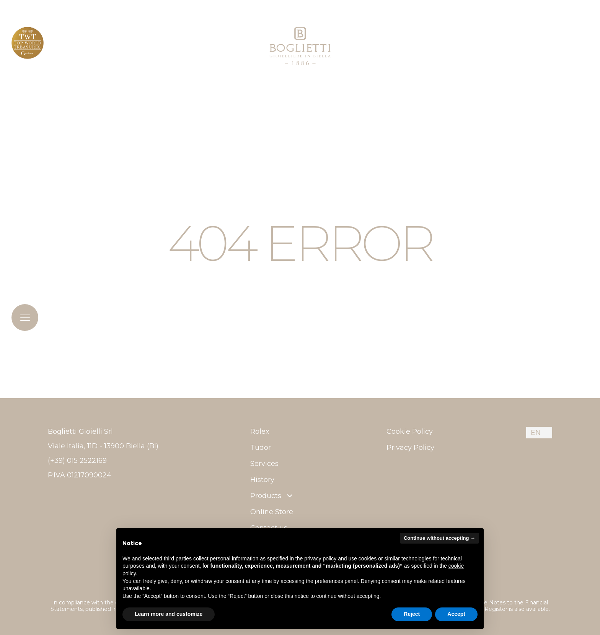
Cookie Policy (409, 431)
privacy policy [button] (320, 558)
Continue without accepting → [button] (439, 538)
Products (272, 495)
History (262, 479)
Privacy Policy (410, 447)
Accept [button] (456, 614)
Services (264, 463)
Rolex (259, 431)
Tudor (260, 447)
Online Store (271, 512)
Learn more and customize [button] (168, 614)
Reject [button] (412, 614)
